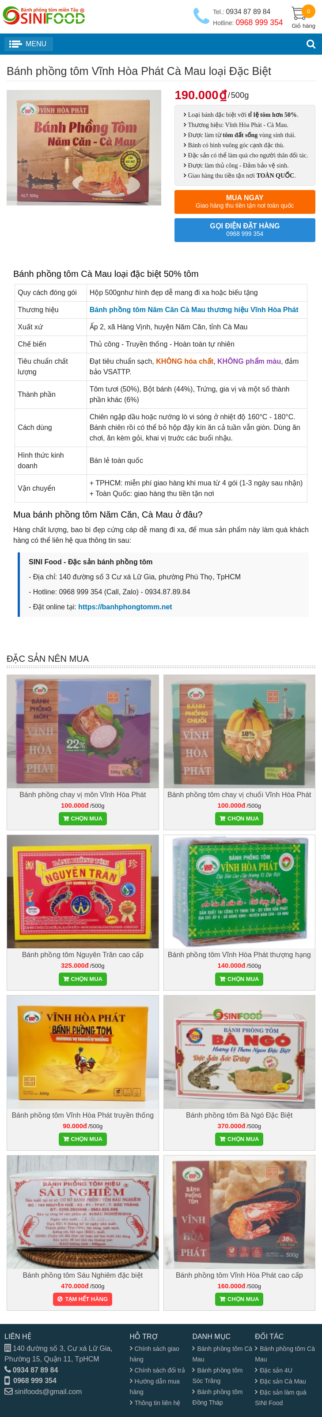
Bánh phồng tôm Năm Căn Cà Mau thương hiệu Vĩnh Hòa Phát (194, 309)
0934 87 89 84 (35, 1370)
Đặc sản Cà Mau (283, 1381)
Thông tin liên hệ (158, 1402)
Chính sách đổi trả (160, 1370)
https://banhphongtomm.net (125, 607)
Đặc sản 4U (276, 1370)
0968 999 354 (35, 1380)
